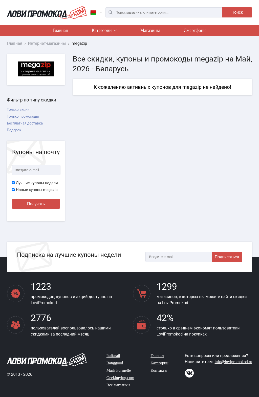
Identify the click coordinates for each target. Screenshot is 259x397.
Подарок (14, 130)
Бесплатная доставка (25, 123)
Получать (36, 204)
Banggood (114, 363)
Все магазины (118, 385)
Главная (60, 30)
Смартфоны (195, 30)
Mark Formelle (118, 370)
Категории (104, 31)
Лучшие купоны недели (35, 183)
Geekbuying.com (120, 377)
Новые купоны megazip (35, 189)
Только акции (18, 110)
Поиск (237, 12)
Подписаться (227, 257)
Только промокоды (23, 116)
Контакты (158, 370)
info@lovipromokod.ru (233, 362)
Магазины (150, 30)
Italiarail (113, 355)
